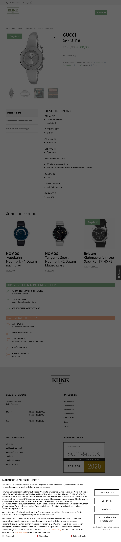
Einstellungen (21, 532)
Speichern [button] (107, 500)
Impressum (106, 529)
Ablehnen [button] (106, 509)
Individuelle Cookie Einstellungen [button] (107, 519)
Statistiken (41, 536)
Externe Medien (78, 536)
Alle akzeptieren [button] (106, 492)
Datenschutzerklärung (51, 529)
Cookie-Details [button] (98, 527)
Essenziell (8, 536)
